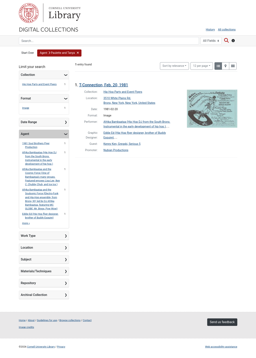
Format (26, 98)
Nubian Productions (116, 150)
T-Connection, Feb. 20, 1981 (103, 85)
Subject (26, 259)
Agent (25, 134)
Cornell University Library (41, 346)
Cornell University (29, 13)
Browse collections (69, 320)
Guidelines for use (47, 320)
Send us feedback (222, 322)
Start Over (27, 53)
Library (64, 13)
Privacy (61, 346)
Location (27, 247)
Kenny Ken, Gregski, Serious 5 (122, 144)
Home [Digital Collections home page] (22, 320)
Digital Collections (48, 29)
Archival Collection (34, 295)
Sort (173, 66)
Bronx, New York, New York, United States (129, 103)
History (210, 29)
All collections (227, 29)
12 (200, 66)
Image (25, 107)
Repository (28, 283)
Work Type (28, 236)
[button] (59, 53)
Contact (87, 320)
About (31, 320)
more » (26, 223)
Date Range (29, 122)
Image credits (26, 327)
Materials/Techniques (36, 271)
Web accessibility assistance (221, 346)
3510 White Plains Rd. (117, 98)
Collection (28, 75)
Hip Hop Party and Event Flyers (39, 84)
